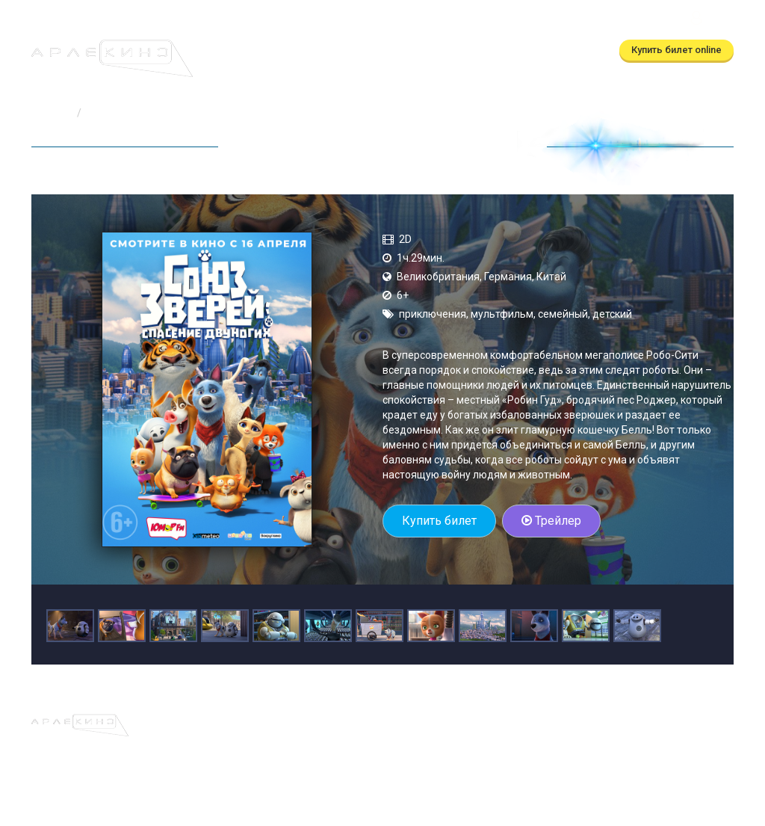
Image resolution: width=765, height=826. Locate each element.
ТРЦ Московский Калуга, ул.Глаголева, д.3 (578, 19)
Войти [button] (710, 19)
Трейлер (551, 521)
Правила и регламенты (485, 721)
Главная (51, 113)
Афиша (212, 50)
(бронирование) (275, 19)
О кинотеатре (450, 50)
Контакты (528, 50)
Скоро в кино (362, 50)
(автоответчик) (408, 19)
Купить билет (439, 521)
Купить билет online (676, 49)
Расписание (279, 50)
